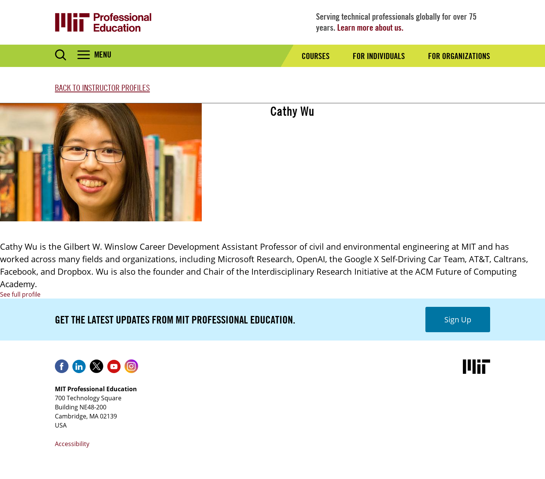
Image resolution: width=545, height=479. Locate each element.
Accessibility (72, 444)
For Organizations (459, 56)
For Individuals (379, 56)
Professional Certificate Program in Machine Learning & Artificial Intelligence (395, 180)
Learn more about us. (370, 27)
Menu (102, 54)
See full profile (20, 294)
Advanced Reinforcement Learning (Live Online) (347, 155)
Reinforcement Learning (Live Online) (331, 204)
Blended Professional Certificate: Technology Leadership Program (377, 168)
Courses (316, 56)
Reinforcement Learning (309, 192)
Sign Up (457, 319)
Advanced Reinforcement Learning (326, 143)
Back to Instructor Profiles (102, 88)
